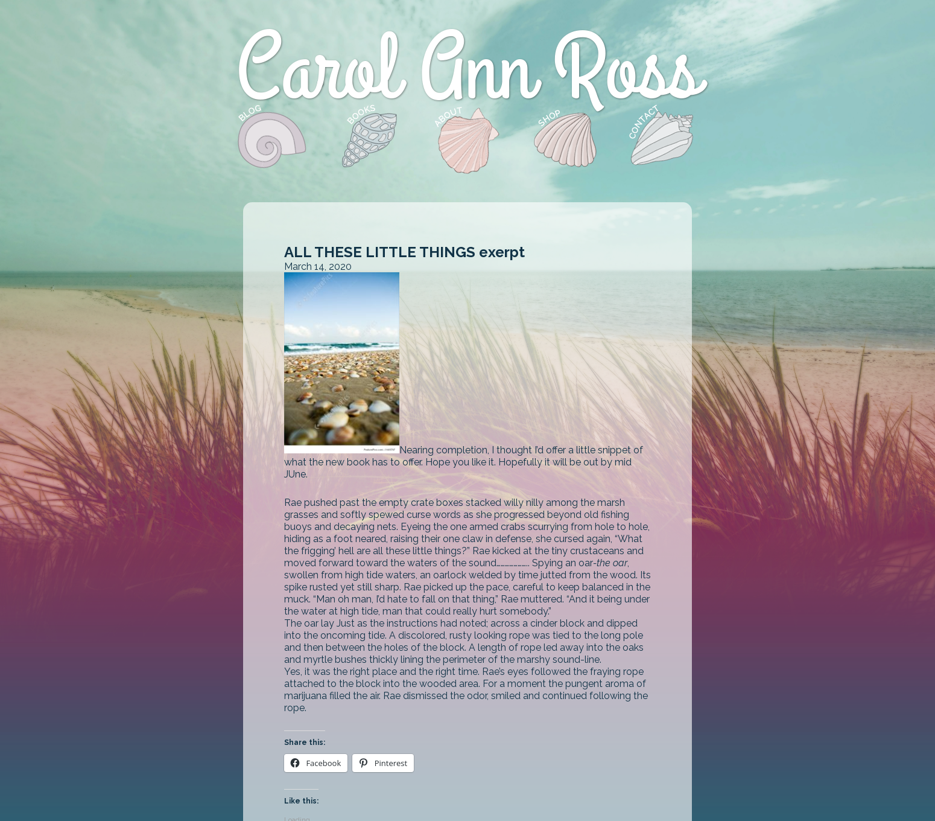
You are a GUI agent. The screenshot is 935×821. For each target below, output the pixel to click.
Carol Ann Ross (467, 71)
